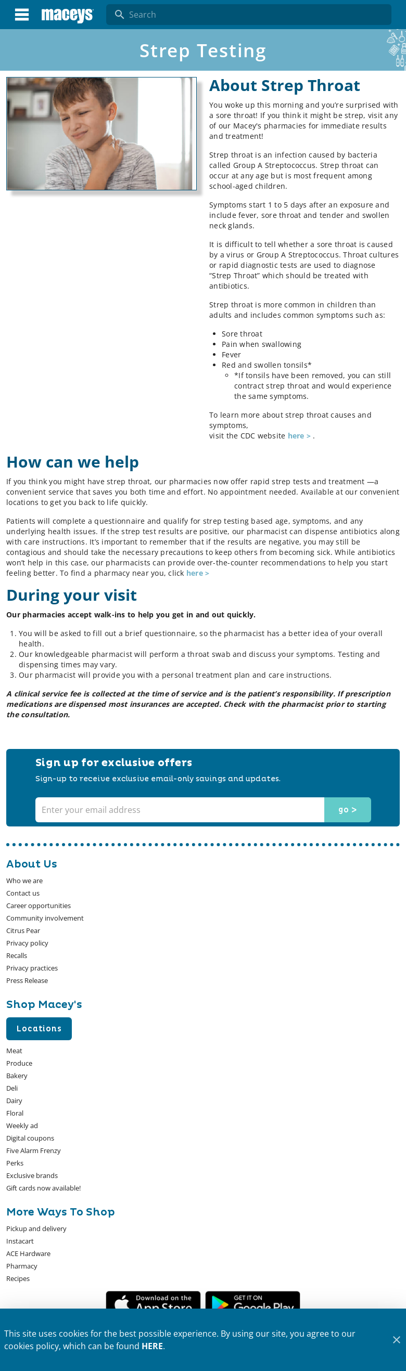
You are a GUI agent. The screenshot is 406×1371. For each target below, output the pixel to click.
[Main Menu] (21, 14)
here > (300, 436)
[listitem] (24, 880)
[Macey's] (68, 14)
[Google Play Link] (252, 1304)
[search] (256, 14)
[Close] (396, 1340)
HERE (152, 1346)
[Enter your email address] (202, 809)
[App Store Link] (153, 1304)
